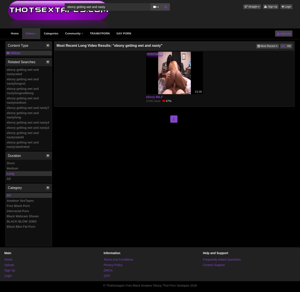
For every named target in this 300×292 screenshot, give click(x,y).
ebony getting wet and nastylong (23, 115)
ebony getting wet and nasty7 (28, 108)
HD (289, 46)
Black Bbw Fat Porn (21, 226)
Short (11, 163)
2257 (107, 275)
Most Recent (268, 46)
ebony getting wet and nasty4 (28, 122)
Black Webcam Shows (23, 216)
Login (286, 6)
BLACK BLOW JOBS (22, 221)
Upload (284, 33)
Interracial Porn (18, 211)
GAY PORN (123, 33)
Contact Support (214, 265)
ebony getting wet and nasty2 (28, 127)
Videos (31, 33)
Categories (51, 33)
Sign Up (270, 6)
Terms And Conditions (118, 259)
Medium (12, 168)
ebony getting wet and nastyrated (23, 72)
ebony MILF (154, 97)
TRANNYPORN (100, 33)
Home (15, 33)
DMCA (108, 270)
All (9, 179)
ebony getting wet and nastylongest (23, 81)
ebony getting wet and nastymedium (23, 100)
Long (10, 173)
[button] (252, 6)
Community (74, 33)
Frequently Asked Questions (222, 259)
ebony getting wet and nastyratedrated (23, 144)
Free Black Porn (18, 206)
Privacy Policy (113, 265)
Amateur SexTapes (20, 200)
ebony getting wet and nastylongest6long (23, 91)
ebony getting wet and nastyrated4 (23, 135)
